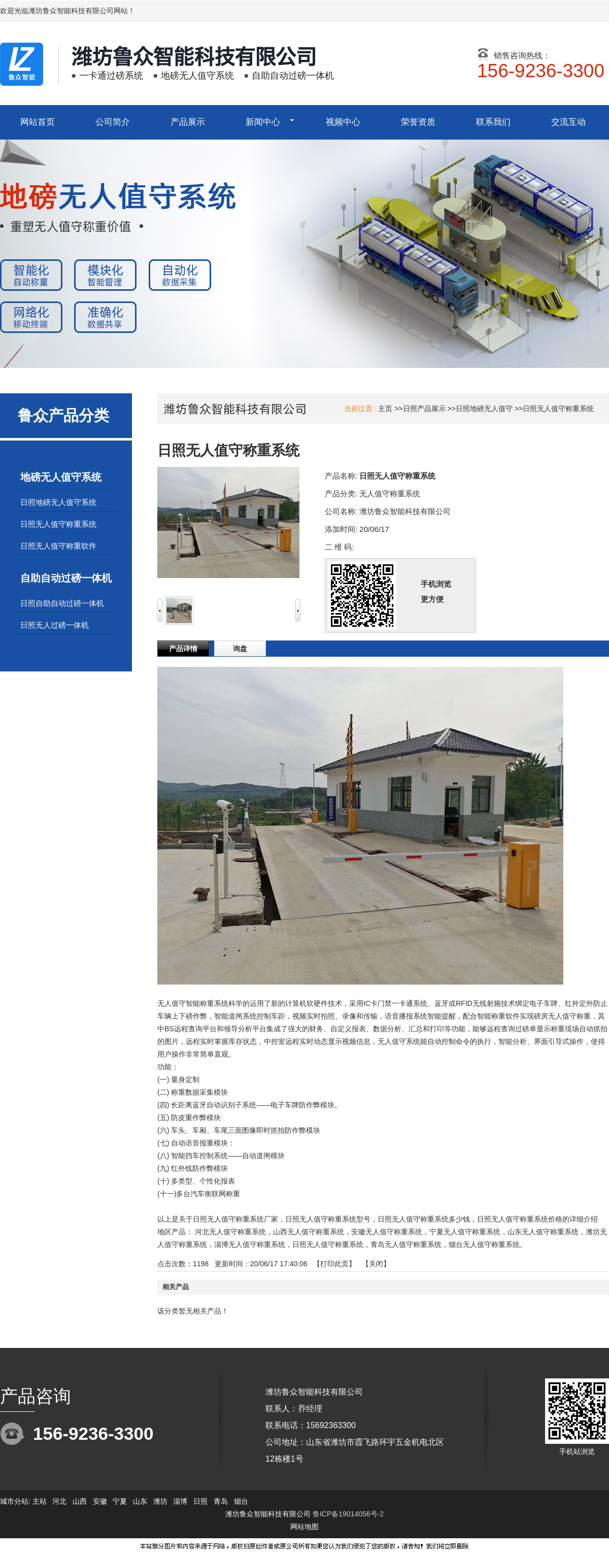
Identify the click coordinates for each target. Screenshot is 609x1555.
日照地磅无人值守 (484, 408)
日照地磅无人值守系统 (58, 502)
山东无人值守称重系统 (543, 1232)
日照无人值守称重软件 (58, 546)
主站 (38, 1501)
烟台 (241, 1501)
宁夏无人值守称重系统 (464, 1232)
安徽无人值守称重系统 (386, 1232)
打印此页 (334, 1264)
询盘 (240, 649)
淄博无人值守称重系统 (249, 1244)
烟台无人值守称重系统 (484, 1244)
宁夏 (120, 1501)
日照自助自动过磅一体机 (62, 603)
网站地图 (304, 1527)
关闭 (376, 1264)
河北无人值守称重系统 (230, 1232)
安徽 (100, 1501)
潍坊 (160, 1501)
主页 (385, 408)
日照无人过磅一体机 (54, 625)
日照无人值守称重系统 (558, 408)
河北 (59, 1501)
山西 (80, 1501)
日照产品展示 (424, 408)
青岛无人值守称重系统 (406, 1244)
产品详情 (183, 649)
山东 (140, 1501)
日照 (200, 1501)
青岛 (221, 1501)
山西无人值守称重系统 (308, 1232)
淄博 (180, 1501)
